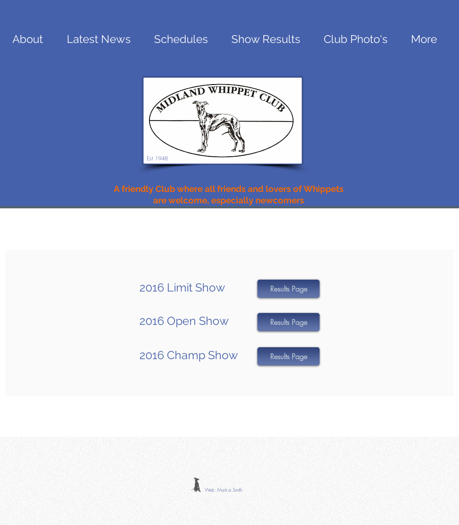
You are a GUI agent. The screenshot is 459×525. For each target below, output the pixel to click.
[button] (288, 289)
